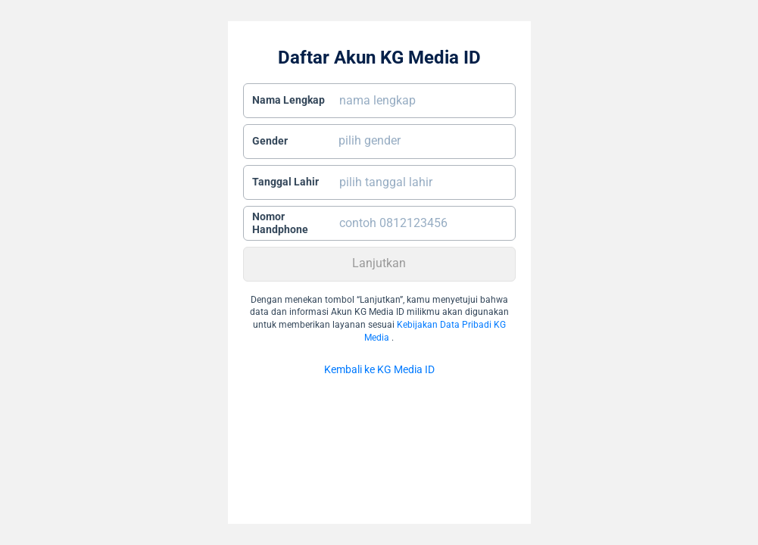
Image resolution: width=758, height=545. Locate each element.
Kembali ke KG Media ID (379, 369)
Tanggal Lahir (285, 182)
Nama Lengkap (288, 100)
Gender (270, 141)
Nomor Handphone (280, 223)
